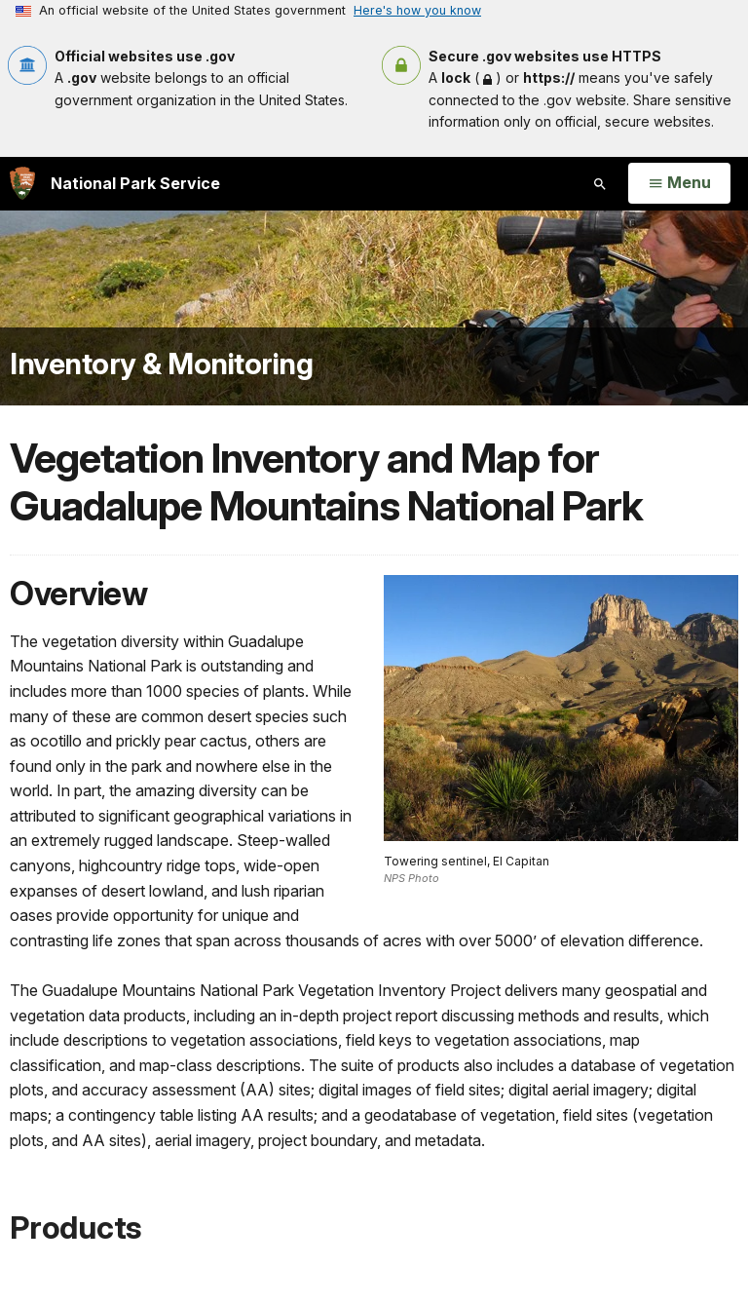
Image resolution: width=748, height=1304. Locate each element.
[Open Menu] (679, 183)
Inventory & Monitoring (161, 363)
